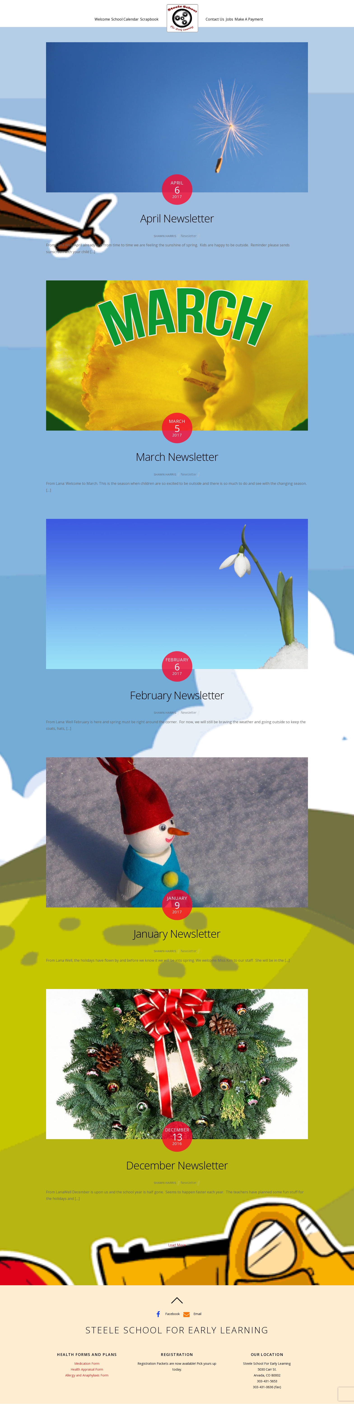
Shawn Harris (164, 236)
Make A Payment (260, 21)
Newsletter (188, 236)
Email (191, 1314)
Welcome (94, 21)
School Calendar (121, 21)
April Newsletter (177, 217)
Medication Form (87, 1364)
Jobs (237, 21)
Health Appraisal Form (87, 1370)
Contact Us (219, 21)
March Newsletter (177, 456)
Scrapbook (149, 21)
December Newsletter (177, 1164)
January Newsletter (177, 933)
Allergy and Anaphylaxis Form (87, 1376)
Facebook (167, 1314)
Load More (177, 1245)
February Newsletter (177, 694)
